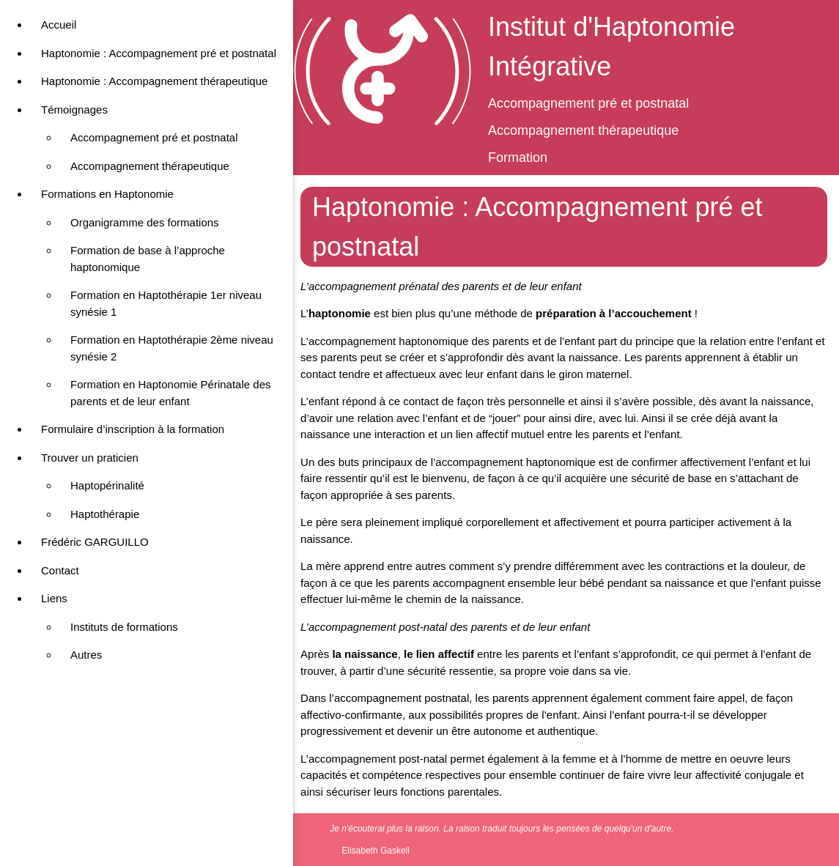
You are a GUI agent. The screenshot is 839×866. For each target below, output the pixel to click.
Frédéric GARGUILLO (95, 542)
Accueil (58, 24)
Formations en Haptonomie (107, 194)
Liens (54, 598)
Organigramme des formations (144, 222)
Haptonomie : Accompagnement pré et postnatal (158, 53)
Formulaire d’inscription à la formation (132, 429)
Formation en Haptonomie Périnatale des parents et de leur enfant (170, 392)
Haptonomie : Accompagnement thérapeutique (154, 81)
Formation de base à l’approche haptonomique (147, 258)
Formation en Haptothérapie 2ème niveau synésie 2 (171, 348)
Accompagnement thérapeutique (149, 166)
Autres (86, 654)
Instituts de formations (124, 627)
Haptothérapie (104, 514)
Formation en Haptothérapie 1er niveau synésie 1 (166, 303)
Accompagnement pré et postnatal (153, 137)
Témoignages (74, 109)
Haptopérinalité (107, 485)
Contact (60, 570)
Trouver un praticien (89, 457)
